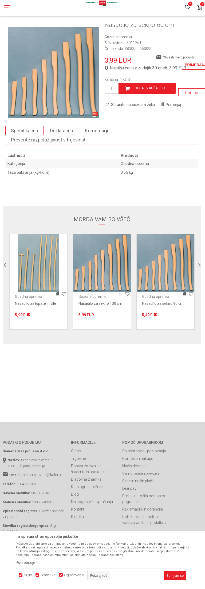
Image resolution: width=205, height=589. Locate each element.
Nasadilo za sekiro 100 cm (100, 327)
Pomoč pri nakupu (137, 482)
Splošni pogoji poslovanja (144, 475)
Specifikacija (24, 154)
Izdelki (42, 30)
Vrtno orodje (75, 30)
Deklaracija (61, 154)
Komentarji (96, 154)
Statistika (48, 575)
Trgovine (78, 482)
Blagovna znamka (86, 503)
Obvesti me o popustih (179, 81)
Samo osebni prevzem (141, 497)
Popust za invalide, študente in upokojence (90, 493)
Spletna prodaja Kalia (18, 30)
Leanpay (129, 512)
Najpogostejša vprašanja (92, 526)
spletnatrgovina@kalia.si (41, 499)
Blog (75, 518)
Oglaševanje (74, 575)
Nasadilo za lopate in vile (35, 327)
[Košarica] (199, 8)
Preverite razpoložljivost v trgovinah (48, 164)
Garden (56, 30)
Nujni (28, 575)
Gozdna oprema (123, 30)
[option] (38, 306)
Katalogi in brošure (86, 511)
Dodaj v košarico (150, 112)
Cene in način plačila (139, 505)
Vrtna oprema (98, 30)
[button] (130, 129)
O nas (76, 475)
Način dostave (134, 490)
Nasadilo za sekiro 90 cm (163, 327)
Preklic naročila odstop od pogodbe (144, 523)
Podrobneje (25, 562)
